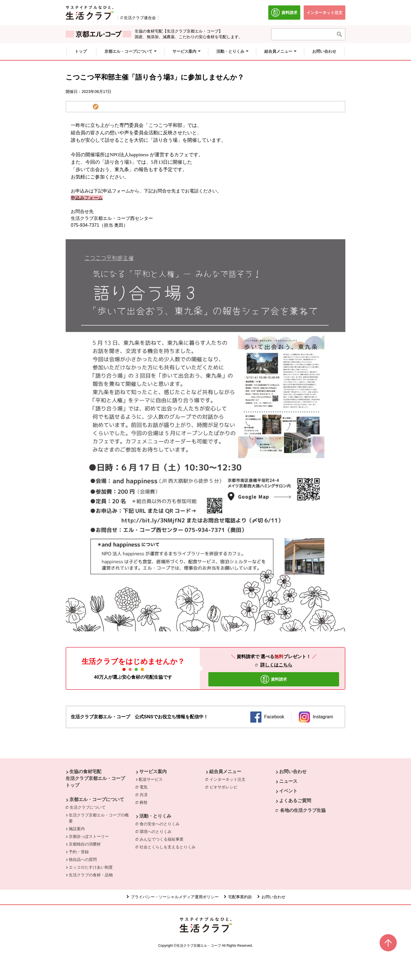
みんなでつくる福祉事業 (163, 839)
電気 (145, 786)
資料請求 (285, 14)
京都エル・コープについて (96, 799)
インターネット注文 (228, 779)
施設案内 (77, 828)
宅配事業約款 (240, 897)
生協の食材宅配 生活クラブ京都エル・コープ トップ (95, 778)
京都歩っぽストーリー (89, 836)
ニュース (288, 781)
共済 (145, 794)
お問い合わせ (293, 771)
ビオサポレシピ (224, 786)
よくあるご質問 (295, 800)
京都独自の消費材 (85, 844)
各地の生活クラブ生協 (303, 810)
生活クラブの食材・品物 (91, 875)
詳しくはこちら (276, 664)
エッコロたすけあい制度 (91, 867)
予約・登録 (79, 851)
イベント (288, 790)
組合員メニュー (225, 771)
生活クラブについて (89, 807)
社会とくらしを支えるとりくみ (169, 846)
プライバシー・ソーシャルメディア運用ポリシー (175, 897)
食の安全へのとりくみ (161, 823)
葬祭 (145, 802)
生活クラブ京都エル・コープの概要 (99, 818)
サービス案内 (153, 771)
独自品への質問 (83, 859)
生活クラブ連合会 (140, 18)
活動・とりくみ (155, 816)
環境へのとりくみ (157, 831)
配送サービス (151, 779)
